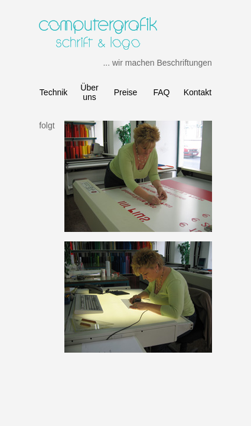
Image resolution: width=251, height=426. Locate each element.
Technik (53, 92)
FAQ (161, 92)
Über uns (89, 92)
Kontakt (197, 92)
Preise (126, 92)
